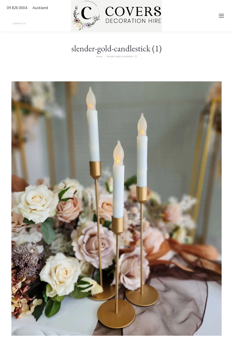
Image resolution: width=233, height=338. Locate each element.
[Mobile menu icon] (221, 16)
